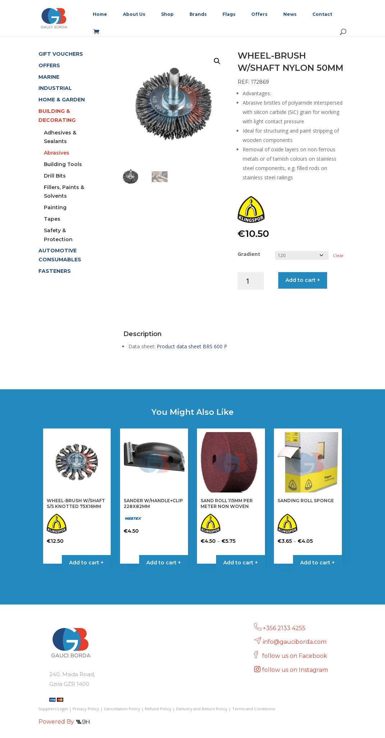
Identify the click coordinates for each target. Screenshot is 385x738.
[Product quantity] (251, 281)
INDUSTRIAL (55, 88)
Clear (338, 255)
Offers (259, 14)
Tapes (52, 219)
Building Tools (63, 164)
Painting (55, 207)
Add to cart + (302, 280)
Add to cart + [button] (86, 562)
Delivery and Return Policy (202, 708)
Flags (229, 14)
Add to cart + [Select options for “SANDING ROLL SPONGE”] (317, 562)
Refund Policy (158, 708)
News (290, 14)
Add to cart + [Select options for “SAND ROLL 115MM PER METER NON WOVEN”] (240, 562)
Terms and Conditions (253, 708)
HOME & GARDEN (61, 99)
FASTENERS (54, 271)
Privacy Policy (86, 708)
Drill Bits (55, 176)
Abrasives (56, 153)
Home (100, 14)
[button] (217, 61)
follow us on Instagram (295, 669)
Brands (198, 14)
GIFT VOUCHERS (60, 54)
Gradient (249, 254)
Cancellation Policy (122, 708)
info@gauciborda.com (294, 641)
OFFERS (49, 65)
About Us (134, 14)
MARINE (48, 77)
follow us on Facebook (295, 655)
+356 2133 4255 (284, 628)
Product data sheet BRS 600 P (192, 346)
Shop (167, 14)
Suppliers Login (53, 708)
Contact (322, 14)
